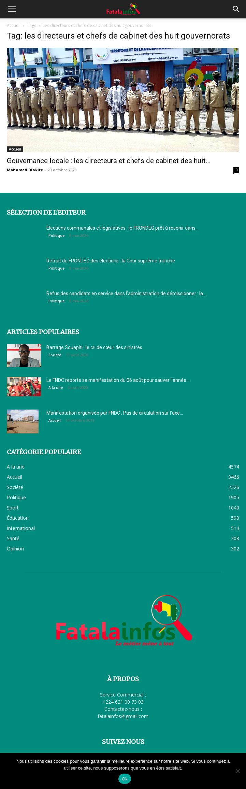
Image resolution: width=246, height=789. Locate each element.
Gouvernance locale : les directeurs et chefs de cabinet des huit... (109, 161)
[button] (12, 9)
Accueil (13, 25)
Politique (56, 235)
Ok (125, 778)
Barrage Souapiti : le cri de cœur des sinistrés (94, 347)
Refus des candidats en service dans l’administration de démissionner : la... (126, 293)
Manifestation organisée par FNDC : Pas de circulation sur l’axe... (114, 413)
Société (54, 355)
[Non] (237, 771)
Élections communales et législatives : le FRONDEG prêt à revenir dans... (122, 228)
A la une (55, 387)
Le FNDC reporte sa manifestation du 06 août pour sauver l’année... (117, 380)
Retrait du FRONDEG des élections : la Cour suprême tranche (111, 260)
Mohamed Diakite (25, 169)
